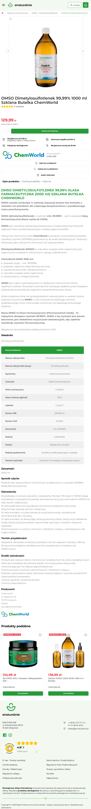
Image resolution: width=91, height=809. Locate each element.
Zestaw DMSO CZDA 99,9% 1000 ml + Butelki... (66, 679)
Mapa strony (52, 778)
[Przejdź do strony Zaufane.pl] (9, 748)
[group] (23, 665)
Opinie (47, 181)
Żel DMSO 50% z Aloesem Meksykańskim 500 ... (22, 679)
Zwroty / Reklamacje (12, 769)
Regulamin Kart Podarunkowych (61, 765)
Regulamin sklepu (11, 773)
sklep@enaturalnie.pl (78, 728)
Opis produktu (10, 181)
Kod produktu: (54, 153)
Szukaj (76, 5)
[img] (27, 743)
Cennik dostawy (10, 765)
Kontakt (50, 773)
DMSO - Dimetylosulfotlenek (44, 13)
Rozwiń (45, 797)
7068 (22, 751)
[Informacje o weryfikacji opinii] (27, 755)
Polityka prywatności (12, 778)
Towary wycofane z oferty (58, 769)
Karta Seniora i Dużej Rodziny (60, 760)
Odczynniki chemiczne (17, 13)
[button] (40, 635)
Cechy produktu (31, 181)
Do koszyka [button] (23, 693)
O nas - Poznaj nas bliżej (13, 760)
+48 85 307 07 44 (76, 722)
